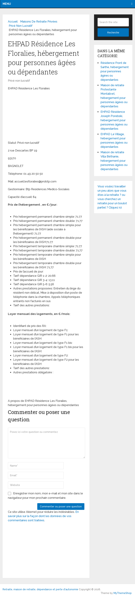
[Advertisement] (34, 116)
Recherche (113, 32)
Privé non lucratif (19, 80)
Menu (7, 3)
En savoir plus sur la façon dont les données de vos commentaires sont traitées (43, 516)
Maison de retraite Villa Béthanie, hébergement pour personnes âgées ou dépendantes (114, 161)
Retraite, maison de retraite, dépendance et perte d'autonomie (40, 589)
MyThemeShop (123, 593)
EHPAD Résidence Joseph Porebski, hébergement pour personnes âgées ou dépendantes (114, 120)
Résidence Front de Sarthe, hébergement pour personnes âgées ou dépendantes (115, 71)
